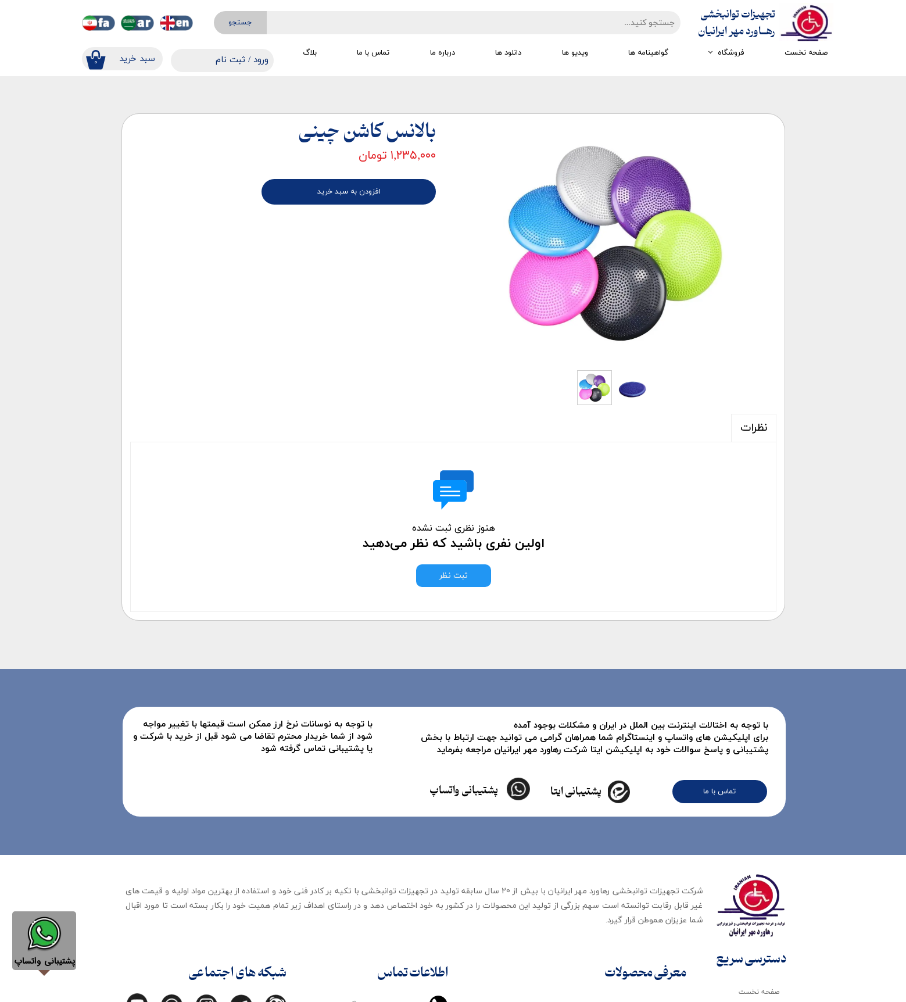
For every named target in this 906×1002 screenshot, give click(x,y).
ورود (260, 60)
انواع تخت (662, 886)
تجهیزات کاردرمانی (549, 921)
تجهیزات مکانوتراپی (546, 840)
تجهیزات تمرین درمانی (542, 975)
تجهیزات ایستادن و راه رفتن (636, 840)
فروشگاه (731, 53)
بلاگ (310, 53)
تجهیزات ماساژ (655, 979)
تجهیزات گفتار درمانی (544, 948)
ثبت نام (230, 60)
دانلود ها (508, 53)
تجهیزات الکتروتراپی (647, 863)
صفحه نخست (806, 53)
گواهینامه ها (648, 53)
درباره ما (442, 53)
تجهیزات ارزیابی (551, 867)
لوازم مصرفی (659, 932)
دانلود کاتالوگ (758, 895)
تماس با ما (373, 53)
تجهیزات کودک (655, 909)
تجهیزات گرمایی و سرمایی (536, 894)
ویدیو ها (575, 53)
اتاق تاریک (662, 956)
